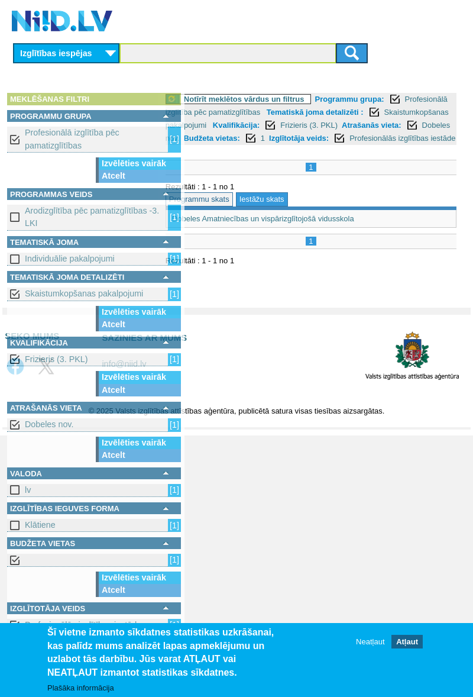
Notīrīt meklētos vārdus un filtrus (272, 99)
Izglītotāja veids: (327, 151)
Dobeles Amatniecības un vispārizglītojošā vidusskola (291, 244)
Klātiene (40, 525)
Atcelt (113, 175)
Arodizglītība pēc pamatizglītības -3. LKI (92, 217)
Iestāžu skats (290, 225)
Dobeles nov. (49, 424)
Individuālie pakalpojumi (70, 258)
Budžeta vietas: (240, 151)
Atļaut (407, 641)
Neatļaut (370, 641)
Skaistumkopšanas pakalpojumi (84, 293)
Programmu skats (227, 225)
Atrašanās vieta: (356, 138)
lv (28, 490)
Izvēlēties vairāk (134, 163)
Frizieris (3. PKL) (56, 359)
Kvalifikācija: (221, 138)
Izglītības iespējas (56, 53)
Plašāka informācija (80, 687)
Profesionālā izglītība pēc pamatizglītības (72, 139)
